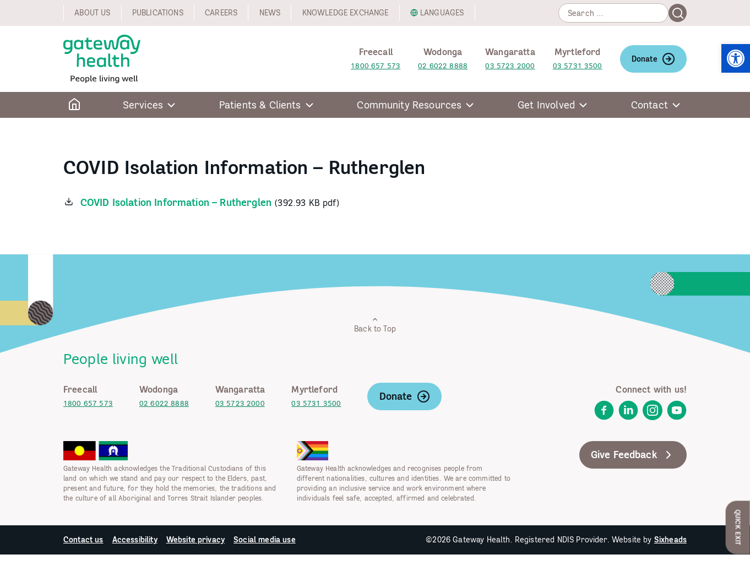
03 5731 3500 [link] (577, 65)
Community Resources (409, 105)
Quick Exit (738, 527)
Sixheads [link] (670, 540)
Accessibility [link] (134, 540)
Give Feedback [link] (633, 454)
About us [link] (92, 13)
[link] (735, 58)
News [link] (270, 13)
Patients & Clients (260, 105)
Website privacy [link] (195, 540)
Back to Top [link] (375, 325)
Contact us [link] (83, 540)
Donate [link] (653, 59)
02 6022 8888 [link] (443, 65)
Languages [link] (442, 13)
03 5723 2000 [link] (510, 65)
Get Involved (546, 105)
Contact (649, 105)
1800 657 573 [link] (375, 65)
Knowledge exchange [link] (345, 13)
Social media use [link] (264, 540)
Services (143, 105)
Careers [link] (221, 13)
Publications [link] (157, 13)
